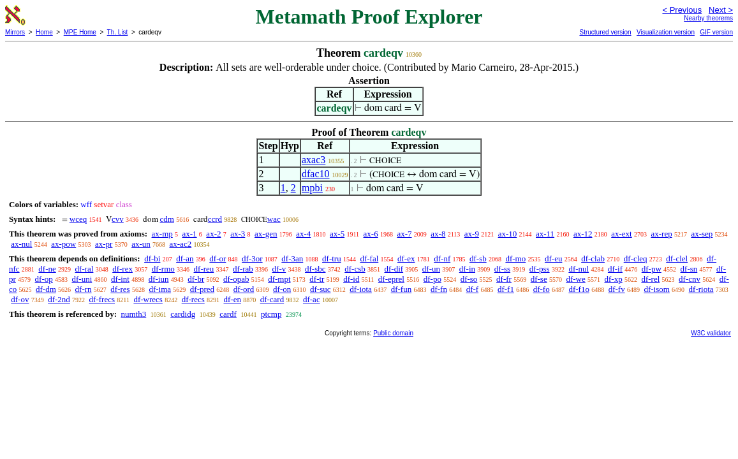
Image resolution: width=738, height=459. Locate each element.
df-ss (502, 268)
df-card (272, 299)
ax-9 (471, 233)
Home (44, 32)
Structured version (605, 32)
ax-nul (21, 244)
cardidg (182, 314)
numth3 (133, 314)
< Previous (682, 10)
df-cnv (689, 279)
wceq (78, 219)
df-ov (20, 299)
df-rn (83, 289)
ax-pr (103, 244)
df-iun (159, 279)
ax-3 (237, 233)
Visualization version (666, 32)
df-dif (394, 268)
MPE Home (80, 32)
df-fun (401, 289)
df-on (282, 289)
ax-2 (213, 233)
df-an (184, 258)
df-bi (152, 258)
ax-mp (162, 233)
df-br (196, 279)
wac (274, 219)
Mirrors (15, 32)
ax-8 (438, 233)
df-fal (369, 258)
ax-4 (303, 233)
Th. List (117, 32)
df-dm (46, 289)
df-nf (442, 258)
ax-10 (507, 233)
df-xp (614, 279)
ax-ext (621, 233)
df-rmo (163, 268)
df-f (472, 289)
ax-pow (63, 244)
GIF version (716, 32)
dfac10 (316, 173)
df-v (279, 268)
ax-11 (545, 233)
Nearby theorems (708, 18)
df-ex (406, 258)
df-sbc (315, 268)
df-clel (677, 258)
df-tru (331, 258)
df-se (539, 279)
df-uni (82, 279)
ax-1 (189, 233)
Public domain (393, 333)
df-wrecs (147, 299)
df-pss (539, 268)
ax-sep (701, 233)
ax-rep (661, 233)
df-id (351, 279)
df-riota (701, 289)
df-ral (84, 268)
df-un (431, 268)
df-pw (651, 268)
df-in (467, 268)
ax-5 (337, 233)
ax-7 (404, 233)
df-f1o (578, 289)
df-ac (311, 299)
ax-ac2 (181, 244)
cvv (118, 219)
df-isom (656, 289)
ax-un (141, 244)
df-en (231, 299)
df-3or (252, 258)
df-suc (320, 289)
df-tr (316, 279)
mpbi (312, 187)
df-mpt (279, 279)
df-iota (361, 289)
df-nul (578, 268)
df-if (615, 268)
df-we (575, 279)
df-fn (439, 289)
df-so (469, 279)
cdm (167, 219)
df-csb (354, 268)
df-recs (193, 299)
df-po (432, 279)
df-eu (553, 258)
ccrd (215, 219)
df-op (44, 279)
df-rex (122, 268)
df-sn (689, 268)
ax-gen (266, 233)
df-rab (243, 268)
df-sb (478, 258)
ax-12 (583, 233)
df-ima (160, 289)
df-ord (244, 289)
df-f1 (506, 289)
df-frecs (102, 299)
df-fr (504, 279)
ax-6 (371, 233)
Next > (721, 10)
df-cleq (635, 258)
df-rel (650, 279)
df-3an (292, 258)
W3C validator (711, 333)
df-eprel (391, 279)
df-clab (593, 258)
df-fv (617, 289)
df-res (119, 289)
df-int (120, 279)
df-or (217, 258)
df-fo (541, 289)
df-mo (515, 258)
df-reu (204, 268)
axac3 (313, 159)
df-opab (236, 279)
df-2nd (59, 299)
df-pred (202, 289)
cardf (228, 314)
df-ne (46, 268)
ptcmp (271, 314)
